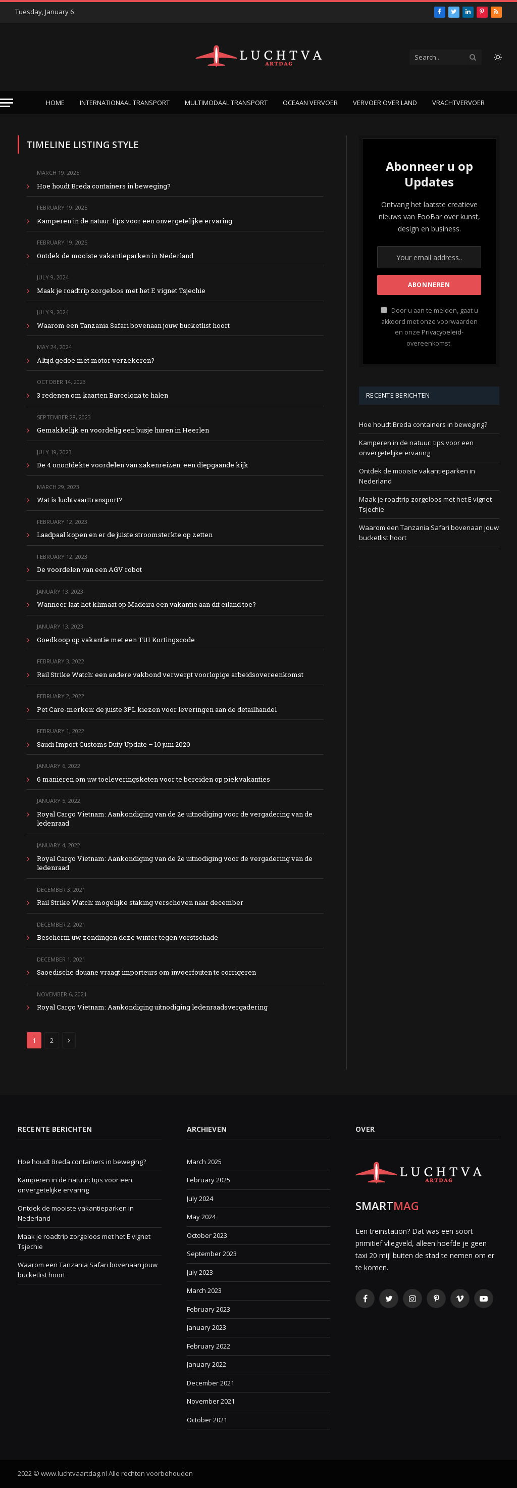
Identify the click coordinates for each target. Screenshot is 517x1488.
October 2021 (207, 1419)
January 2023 (206, 1327)
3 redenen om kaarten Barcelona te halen (102, 395)
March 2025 (204, 1161)
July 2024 (200, 1198)
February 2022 (208, 1346)
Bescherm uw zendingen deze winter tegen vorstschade (127, 937)
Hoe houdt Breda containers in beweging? (104, 185)
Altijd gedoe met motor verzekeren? (95, 360)
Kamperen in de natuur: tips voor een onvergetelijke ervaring (134, 220)
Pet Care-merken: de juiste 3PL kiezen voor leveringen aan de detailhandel (157, 709)
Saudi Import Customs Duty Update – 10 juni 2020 (113, 744)
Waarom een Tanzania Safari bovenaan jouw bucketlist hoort (133, 325)
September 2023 (212, 1253)
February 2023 (208, 1309)
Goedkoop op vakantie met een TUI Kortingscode (116, 639)
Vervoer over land (385, 102)
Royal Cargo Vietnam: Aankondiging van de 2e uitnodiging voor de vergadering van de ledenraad (175, 818)
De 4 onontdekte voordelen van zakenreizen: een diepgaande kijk (142, 464)
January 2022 (206, 1364)
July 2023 (200, 1272)
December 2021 (210, 1382)
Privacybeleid (441, 332)
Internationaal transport (125, 102)
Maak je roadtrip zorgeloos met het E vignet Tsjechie (121, 290)
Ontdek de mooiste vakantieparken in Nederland (115, 255)
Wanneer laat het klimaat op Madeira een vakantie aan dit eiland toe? (146, 604)
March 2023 (204, 1290)
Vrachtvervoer (458, 102)
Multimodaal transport (226, 102)
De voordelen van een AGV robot (89, 569)
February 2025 (208, 1179)
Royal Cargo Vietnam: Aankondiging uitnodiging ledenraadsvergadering (152, 1007)
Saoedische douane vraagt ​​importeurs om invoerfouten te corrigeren (146, 972)
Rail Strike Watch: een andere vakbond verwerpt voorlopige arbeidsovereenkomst (170, 674)
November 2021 (211, 1401)
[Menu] (6, 102)
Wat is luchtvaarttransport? (79, 499)
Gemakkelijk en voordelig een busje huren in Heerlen (123, 430)
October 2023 (207, 1235)
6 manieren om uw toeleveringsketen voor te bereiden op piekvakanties (153, 779)
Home (55, 102)
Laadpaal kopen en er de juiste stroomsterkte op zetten (125, 534)
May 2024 (201, 1216)
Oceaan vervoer (310, 102)
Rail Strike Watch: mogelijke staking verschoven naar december (140, 902)
